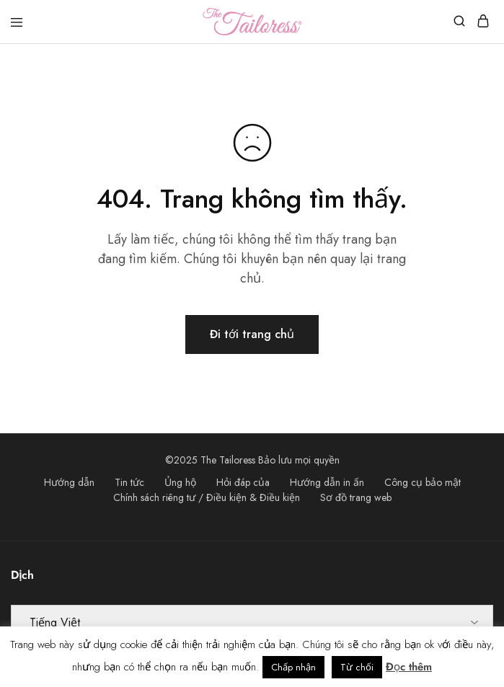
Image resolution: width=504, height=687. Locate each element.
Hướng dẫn (69, 482)
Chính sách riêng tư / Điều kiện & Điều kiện (206, 497)
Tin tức (129, 482)
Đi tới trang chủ (252, 334)
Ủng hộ (180, 482)
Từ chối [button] (356, 667)
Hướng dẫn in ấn (327, 482)
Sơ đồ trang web (356, 497)
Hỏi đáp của (243, 482)
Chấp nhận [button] (293, 667)
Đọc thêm (409, 667)
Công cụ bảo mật (422, 482)
